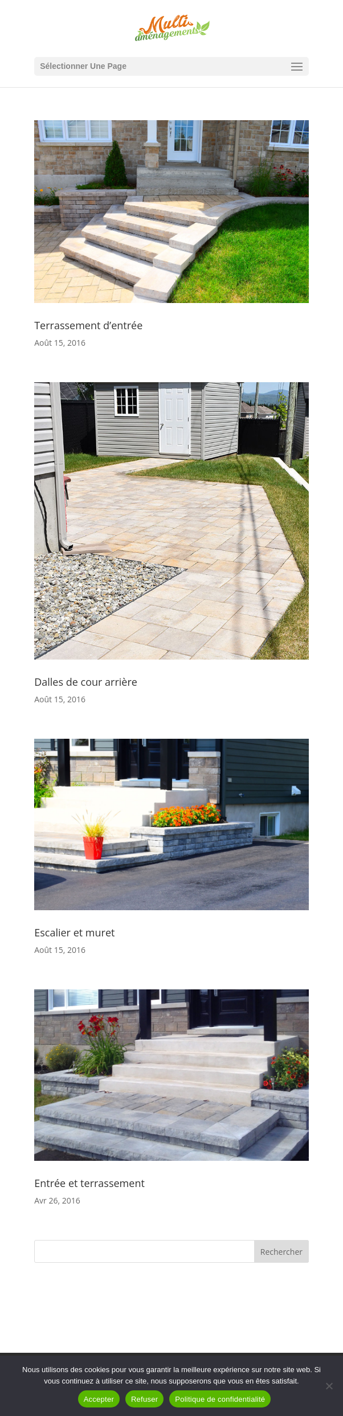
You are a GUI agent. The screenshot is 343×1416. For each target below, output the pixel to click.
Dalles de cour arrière (85, 682)
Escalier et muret (74, 932)
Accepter (99, 1399)
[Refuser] (328, 1386)
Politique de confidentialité (220, 1399)
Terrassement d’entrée (88, 325)
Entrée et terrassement (89, 1183)
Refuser (144, 1399)
